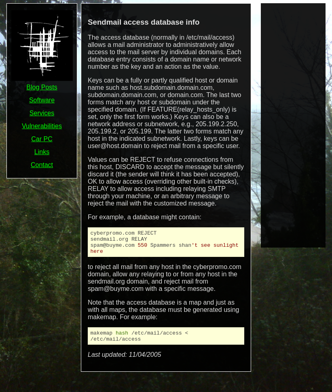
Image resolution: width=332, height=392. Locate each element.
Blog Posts (41, 87)
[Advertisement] (293, 124)
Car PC (41, 139)
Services (42, 113)
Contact (42, 164)
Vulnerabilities (42, 126)
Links (41, 151)
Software (42, 100)
